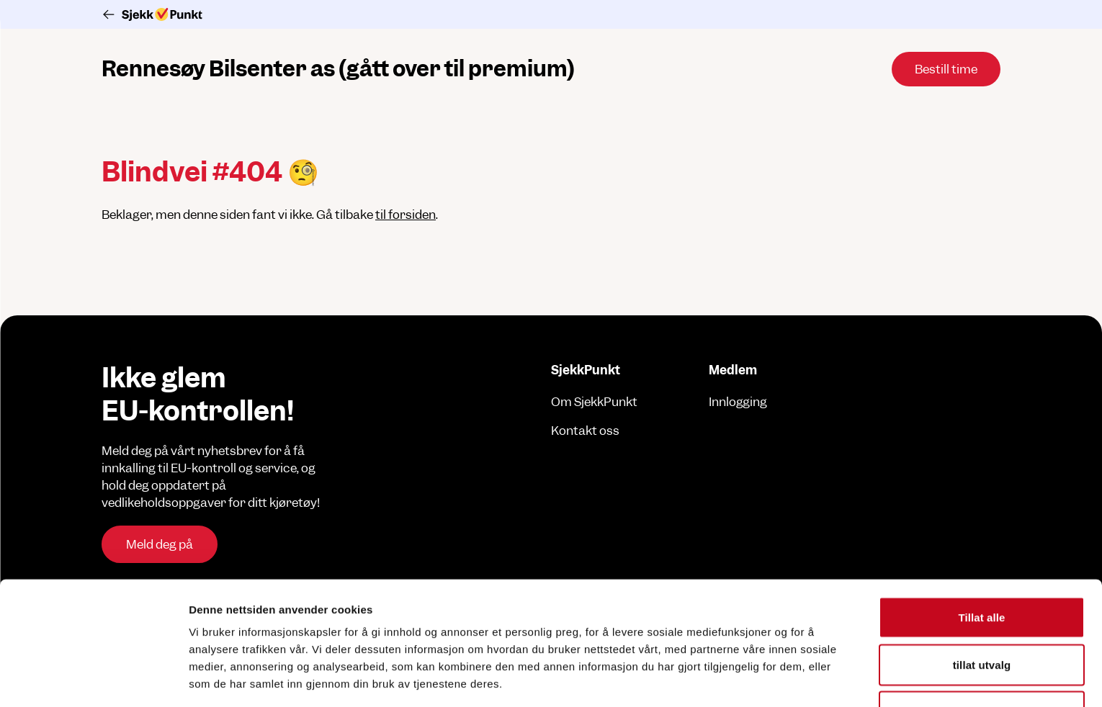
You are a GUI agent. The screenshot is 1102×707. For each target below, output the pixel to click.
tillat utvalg (982, 577)
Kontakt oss (585, 430)
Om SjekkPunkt (594, 402)
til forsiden (405, 214)
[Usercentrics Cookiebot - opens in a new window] (93, 679)
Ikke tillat (981, 624)
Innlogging (738, 402)
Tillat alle (981, 529)
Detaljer (767, 678)
